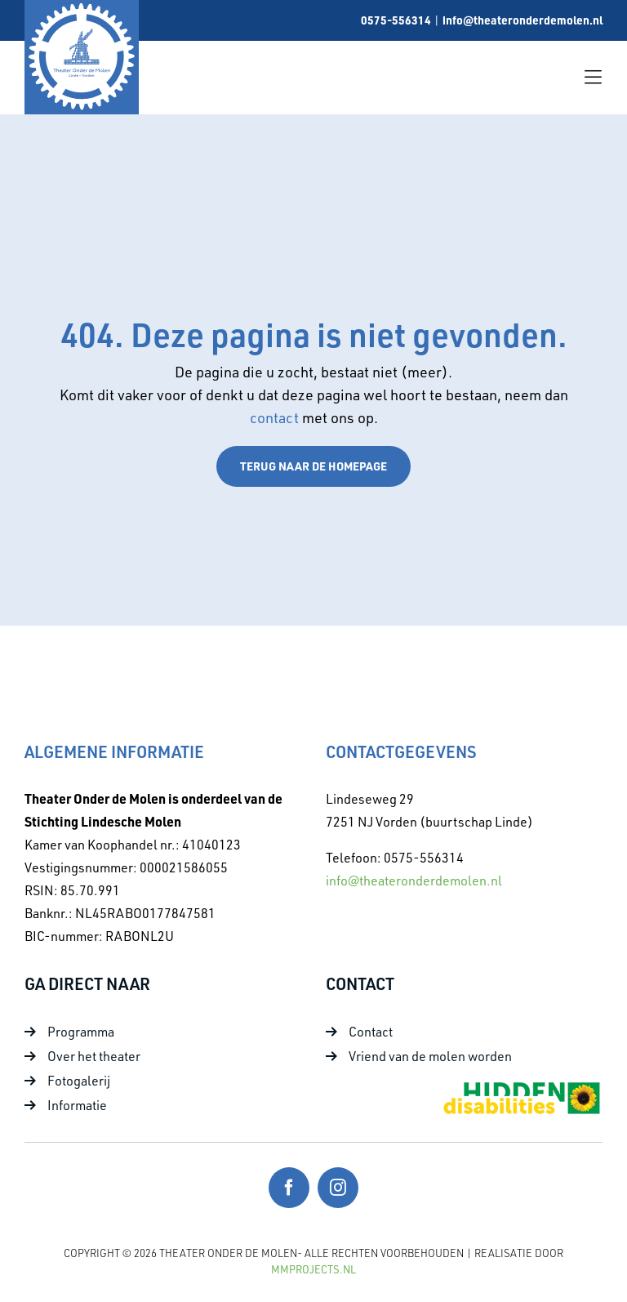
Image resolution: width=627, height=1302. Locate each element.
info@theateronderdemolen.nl (522, 19)
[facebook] (289, 1187)
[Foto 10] (521, 1086)
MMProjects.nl (313, 1269)
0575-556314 (396, 19)
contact (276, 417)
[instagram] (338, 1187)
